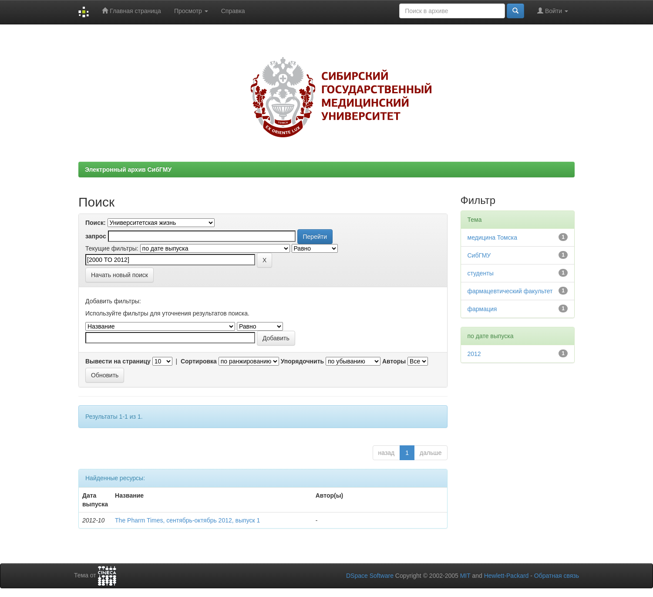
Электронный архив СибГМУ (128, 169)
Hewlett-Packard (506, 575)
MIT (465, 575)
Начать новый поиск (119, 274)
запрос (95, 236)
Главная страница (131, 10)
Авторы (394, 361)
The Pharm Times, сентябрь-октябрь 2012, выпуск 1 (187, 520)
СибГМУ (479, 255)
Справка (233, 10)
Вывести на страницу (118, 361)
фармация (482, 308)
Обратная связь (556, 575)
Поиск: (95, 222)
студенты (481, 273)
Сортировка (199, 361)
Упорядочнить (302, 361)
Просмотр (191, 10)
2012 (474, 353)
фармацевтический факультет (510, 291)
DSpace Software (370, 575)
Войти (552, 10)
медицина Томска (492, 237)
